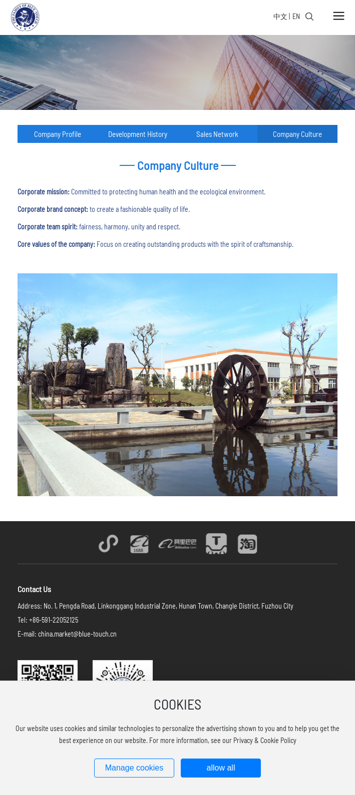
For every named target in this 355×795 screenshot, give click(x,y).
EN (296, 16)
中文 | (281, 16)
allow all (221, 768)
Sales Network (217, 133)
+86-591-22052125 (53, 620)
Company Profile (57, 133)
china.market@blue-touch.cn (77, 634)
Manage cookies (134, 768)
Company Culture (297, 133)
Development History (137, 133)
